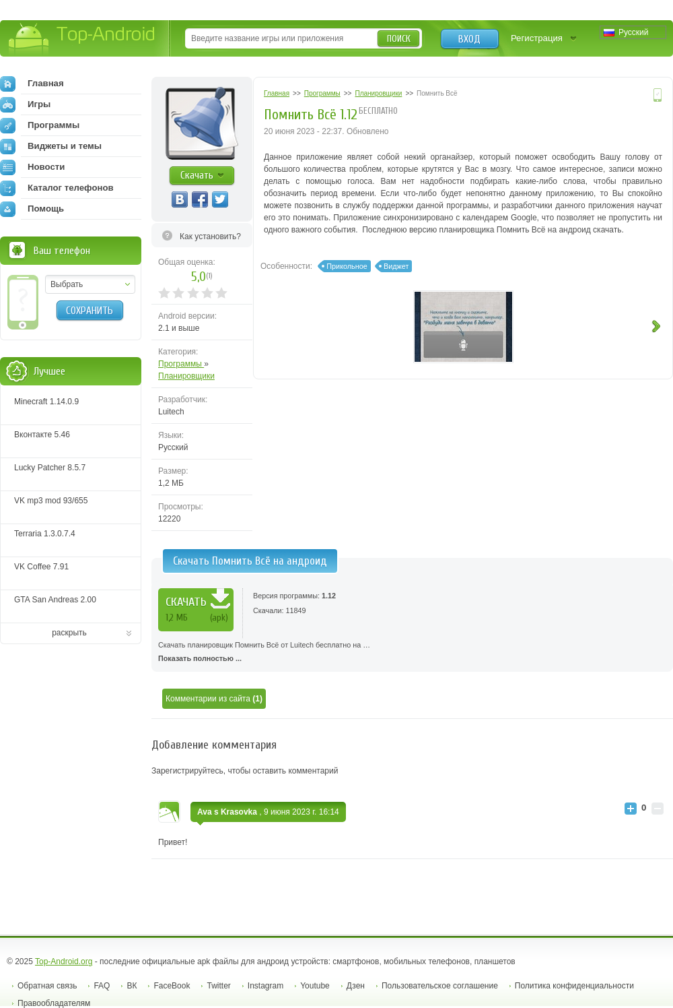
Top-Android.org (63, 961)
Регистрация (537, 38)
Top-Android (82, 39)
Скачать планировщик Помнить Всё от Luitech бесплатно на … (412, 653)
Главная (32, 83)
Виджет (396, 266)
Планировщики (186, 376)
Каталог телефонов (57, 188)
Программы (181, 364)
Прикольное (346, 266)
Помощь (32, 209)
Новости (32, 167)
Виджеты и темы (51, 146)
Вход (469, 39)
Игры (25, 104)
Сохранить (89, 311)
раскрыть (69, 632)
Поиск (399, 38)
